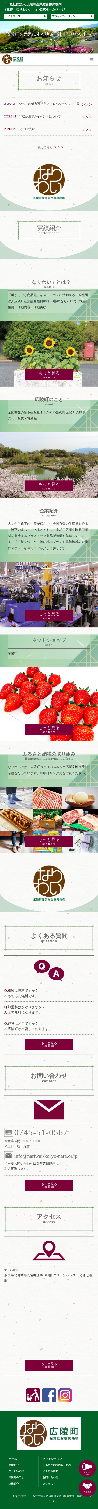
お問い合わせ (50, 1477)
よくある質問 (50, 1471)
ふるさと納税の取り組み (57, 1464)
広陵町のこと (16, 1477)
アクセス (48, 1483)
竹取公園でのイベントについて (40, 116)
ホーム (13, 1458)
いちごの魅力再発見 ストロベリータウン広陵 (49, 103)
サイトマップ (25, 16)
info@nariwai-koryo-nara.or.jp (40, 1155)
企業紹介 (14, 1483)
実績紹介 (14, 1464)
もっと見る (49, 375)
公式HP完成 (27, 129)
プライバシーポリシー (72, 16)
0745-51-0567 (36, 1132)
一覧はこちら (49, 147)
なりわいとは (16, 1471)
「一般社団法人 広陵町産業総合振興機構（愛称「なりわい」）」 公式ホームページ (34, 7)
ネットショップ (52, 1458)
